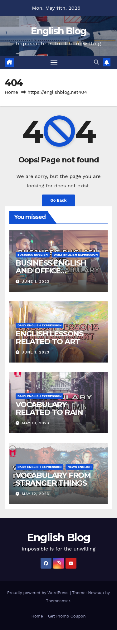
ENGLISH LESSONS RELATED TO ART (49, 337)
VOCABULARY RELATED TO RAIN (49, 408)
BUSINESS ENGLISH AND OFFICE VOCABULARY (51, 270)
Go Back (59, 200)
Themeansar (58, 601)
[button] (96, 62)
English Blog (58, 31)
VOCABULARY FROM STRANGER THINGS (53, 479)
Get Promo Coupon (67, 616)
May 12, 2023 (35, 494)
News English (79, 467)
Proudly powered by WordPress (38, 592)
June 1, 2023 (35, 281)
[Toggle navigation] (54, 62)
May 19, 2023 (35, 423)
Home (11, 92)
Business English (32, 254)
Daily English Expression (76, 254)
